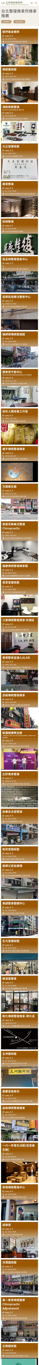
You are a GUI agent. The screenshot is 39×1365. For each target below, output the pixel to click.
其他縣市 (6, 22)
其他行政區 (19, 22)
